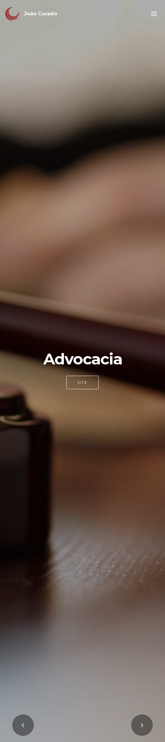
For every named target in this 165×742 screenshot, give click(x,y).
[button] (23, 725)
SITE (82, 382)
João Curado (40, 14)
